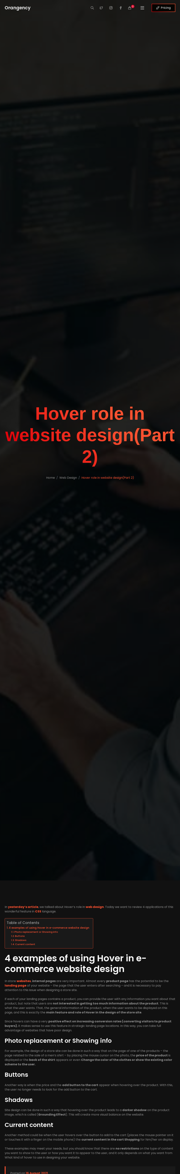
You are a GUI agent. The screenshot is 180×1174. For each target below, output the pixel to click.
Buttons (20, 936)
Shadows (20, 940)
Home (50, 478)
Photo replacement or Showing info (36, 932)
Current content (25, 944)
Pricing (163, 8)
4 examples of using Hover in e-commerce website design (49, 928)
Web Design (68, 478)
